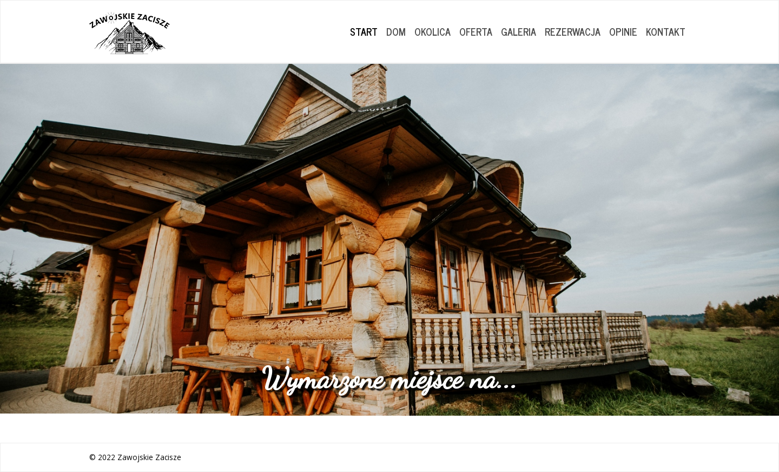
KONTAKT (665, 31)
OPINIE (623, 31)
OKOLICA (432, 31)
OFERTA (475, 31)
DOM (396, 31)
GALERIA (518, 31)
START (364, 31)
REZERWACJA (572, 31)
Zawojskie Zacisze (149, 457)
